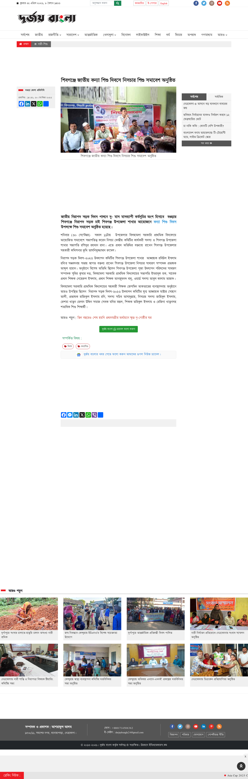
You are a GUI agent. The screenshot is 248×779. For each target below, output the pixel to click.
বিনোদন (126, 35)
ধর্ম (168, 35)
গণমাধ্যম (206, 35)
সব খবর (206, 143)
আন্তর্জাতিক (91, 35)
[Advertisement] (169, 18)
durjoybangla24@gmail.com (129, 732)
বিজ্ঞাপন (173, 735)
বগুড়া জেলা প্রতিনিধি (34, 90)
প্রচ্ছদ (24, 44)
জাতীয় (39, 35)
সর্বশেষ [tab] (194, 97)
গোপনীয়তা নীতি (215, 735)
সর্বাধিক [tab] (219, 97)
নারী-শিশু (41, 44)
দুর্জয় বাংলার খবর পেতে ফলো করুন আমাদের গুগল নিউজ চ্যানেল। (122, 354)
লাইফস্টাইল (142, 35)
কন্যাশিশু (83, 346)
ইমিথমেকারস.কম (158, 745)
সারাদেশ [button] (72, 35)
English (163, 3)
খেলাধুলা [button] (109, 35)
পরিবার (185, 735)
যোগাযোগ (198, 735)
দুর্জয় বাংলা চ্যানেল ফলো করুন (118, 329)
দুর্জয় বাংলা (106, 745)
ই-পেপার (152, 3)
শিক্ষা (158, 35)
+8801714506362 (122, 728)
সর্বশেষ (25, 35)
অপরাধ (192, 35)
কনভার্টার (139, 3)
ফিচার (178, 35)
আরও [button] (222, 35)
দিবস (68, 346)
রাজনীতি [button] (54, 35)
